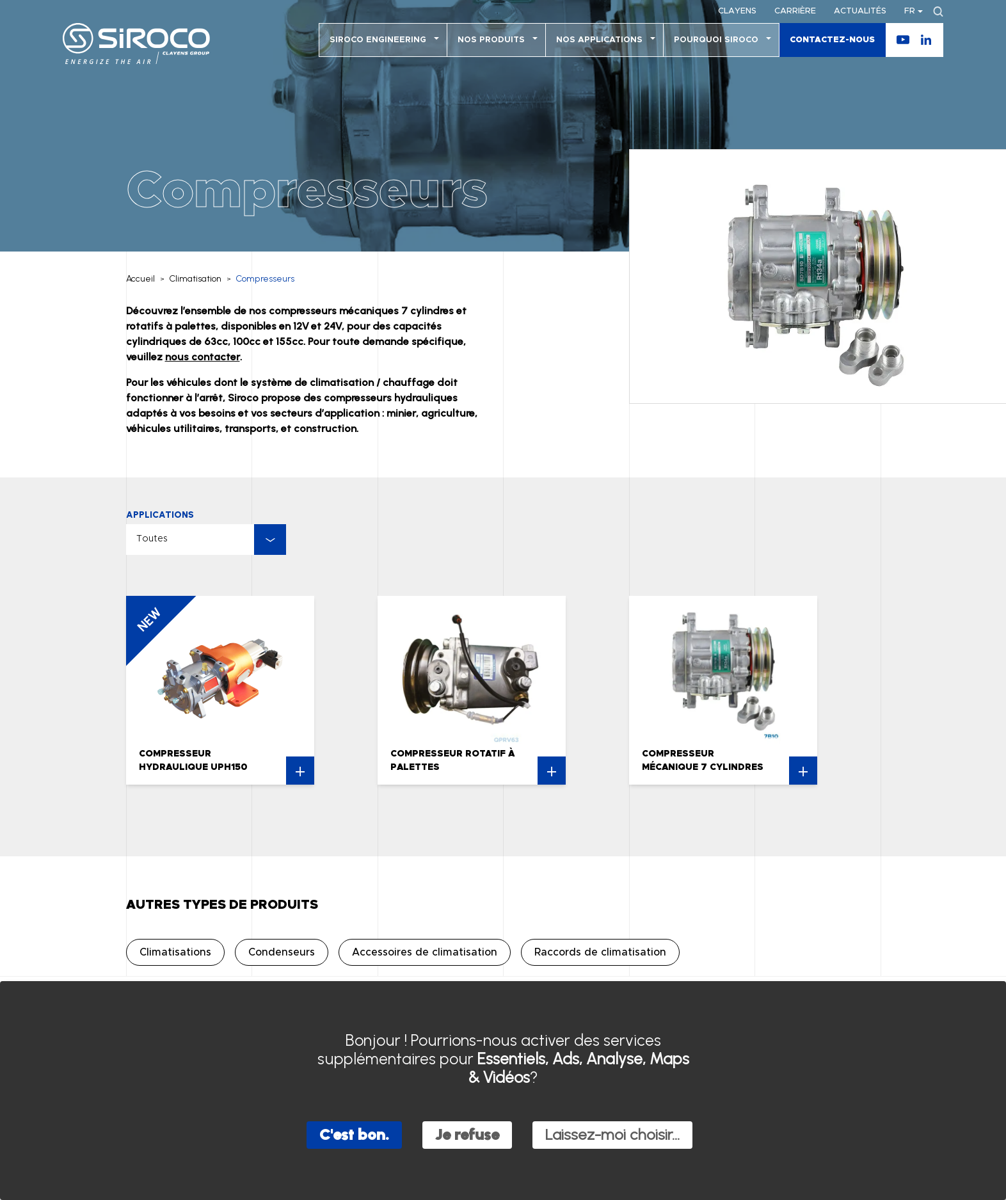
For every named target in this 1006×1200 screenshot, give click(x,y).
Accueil (140, 278)
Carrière (795, 11)
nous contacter (202, 357)
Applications (160, 514)
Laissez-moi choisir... (612, 1134)
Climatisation (195, 278)
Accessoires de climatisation (424, 952)
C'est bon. (354, 1134)
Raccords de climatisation (600, 952)
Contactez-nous (832, 40)
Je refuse (467, 1134)
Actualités (860, 11)
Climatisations (175, 952)
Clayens (737, 11)
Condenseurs (281, 952)
